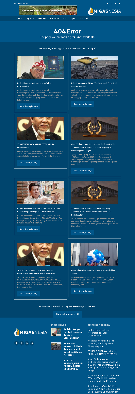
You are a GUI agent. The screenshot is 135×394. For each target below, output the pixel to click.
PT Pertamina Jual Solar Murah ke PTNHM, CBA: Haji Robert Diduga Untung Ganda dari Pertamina (40, 214)
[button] (87, 18)
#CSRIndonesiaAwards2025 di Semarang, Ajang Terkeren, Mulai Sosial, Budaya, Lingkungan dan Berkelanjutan (93, 214)
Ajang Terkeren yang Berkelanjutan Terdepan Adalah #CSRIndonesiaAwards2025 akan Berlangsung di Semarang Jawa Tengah (104, 361)
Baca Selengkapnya (28, 106)
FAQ (109, 391)
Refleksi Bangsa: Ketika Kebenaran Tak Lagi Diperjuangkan (74, 338)
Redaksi (117, 391)
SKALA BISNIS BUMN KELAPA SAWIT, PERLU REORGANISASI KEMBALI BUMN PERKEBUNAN (38, 276)
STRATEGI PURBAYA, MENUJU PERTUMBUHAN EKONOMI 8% (73, 362)
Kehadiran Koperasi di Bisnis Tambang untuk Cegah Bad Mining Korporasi (74, 350)
